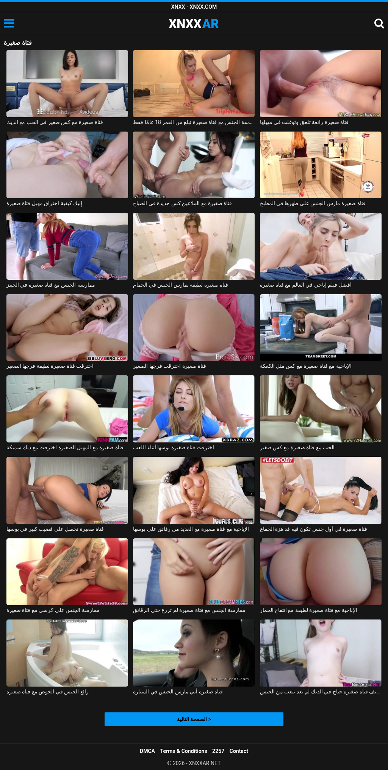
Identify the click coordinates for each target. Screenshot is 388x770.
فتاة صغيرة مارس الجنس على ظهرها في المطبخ (313, 203)
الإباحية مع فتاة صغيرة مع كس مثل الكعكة (306, 366)
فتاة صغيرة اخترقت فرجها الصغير (169, 366)
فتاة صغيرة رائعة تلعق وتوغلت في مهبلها (304, 122)
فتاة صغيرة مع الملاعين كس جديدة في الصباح (182, 203)
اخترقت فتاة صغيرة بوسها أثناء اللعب (173, 447)
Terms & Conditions (183, 751)
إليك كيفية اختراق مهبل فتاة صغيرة (44, 203)
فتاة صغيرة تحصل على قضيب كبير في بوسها (55, 529)
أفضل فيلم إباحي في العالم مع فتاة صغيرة (306, 285)
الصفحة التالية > (194, 719)
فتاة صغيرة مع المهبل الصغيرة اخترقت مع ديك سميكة (65, 447)
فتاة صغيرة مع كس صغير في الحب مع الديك (54, 122)
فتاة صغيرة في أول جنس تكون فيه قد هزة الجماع (313, 529)
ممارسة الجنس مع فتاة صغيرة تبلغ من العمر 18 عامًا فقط (194, 122)
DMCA (147, 751)
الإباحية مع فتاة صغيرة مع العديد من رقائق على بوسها (191, 529)
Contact (239, 751)
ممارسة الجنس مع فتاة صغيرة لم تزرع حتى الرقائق (189, 610)
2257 (218, 751)
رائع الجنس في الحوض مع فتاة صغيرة (47, 691)
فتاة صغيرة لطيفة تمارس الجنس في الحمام (180, 285)
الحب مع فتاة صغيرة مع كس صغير (297, 447)
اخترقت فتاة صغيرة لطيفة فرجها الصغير (50, 366)
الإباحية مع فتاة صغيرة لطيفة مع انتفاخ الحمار (308, 610)
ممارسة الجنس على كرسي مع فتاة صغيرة (53, 610)
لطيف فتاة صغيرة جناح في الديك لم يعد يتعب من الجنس (321, 691)
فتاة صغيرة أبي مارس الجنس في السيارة (178, 691)
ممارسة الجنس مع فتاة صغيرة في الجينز (50, 285)
